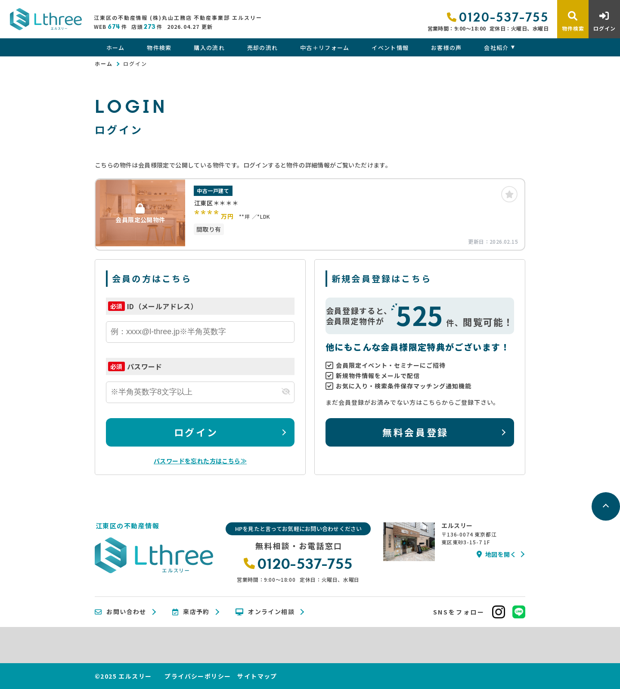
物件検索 (159, 47)
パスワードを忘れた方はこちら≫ (200, 460)
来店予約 (191, 611)
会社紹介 (496, 47)
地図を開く (496, 554)
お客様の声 (446, 47)
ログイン (196, 432)
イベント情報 (390, 47)
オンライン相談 (265, 611)
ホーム (115, 47)
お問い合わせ (120, 611)
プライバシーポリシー (197, 676)
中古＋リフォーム (324, 47)
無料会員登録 (415, 432)
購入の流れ (209, 47)
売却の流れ (262, 47)
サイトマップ (257, 676)
